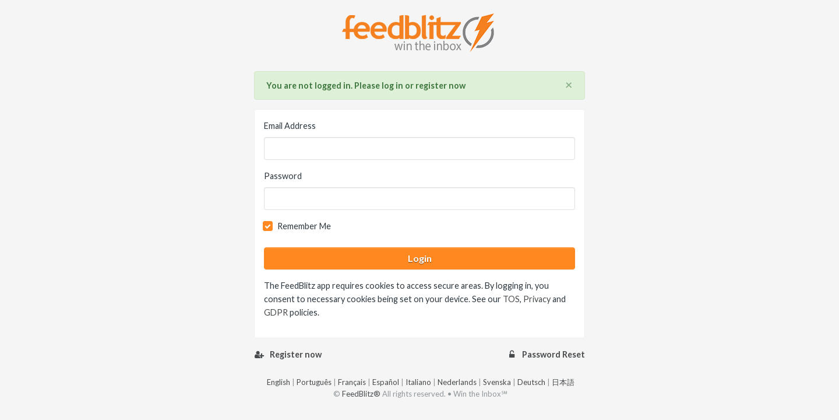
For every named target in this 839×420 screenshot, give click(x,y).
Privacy (537, 299)
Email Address (290, 126)
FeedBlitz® (361, 393)
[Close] (569, 85)
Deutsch (531, 382)
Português (314, 382)
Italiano (418, 382)
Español (385, 382)
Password (283, 176)
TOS (511, 299)
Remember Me (304, 226)
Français (352, 382)
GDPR (276, 312)
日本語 (563, 382)
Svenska (497, 382)
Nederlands (457, 382)
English (278, 382)
